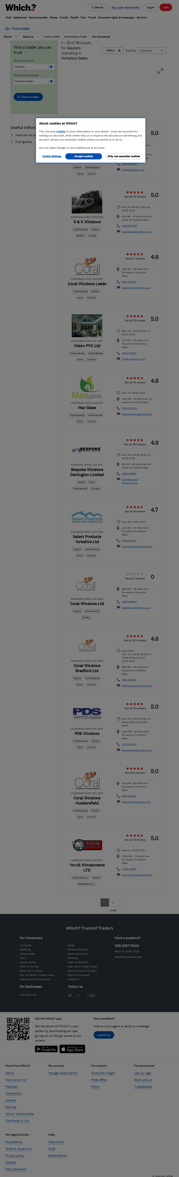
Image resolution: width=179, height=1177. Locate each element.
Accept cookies (83, 156)
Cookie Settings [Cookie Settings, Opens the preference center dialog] (51, 156)
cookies (60, 131)
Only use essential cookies (124, 156)
